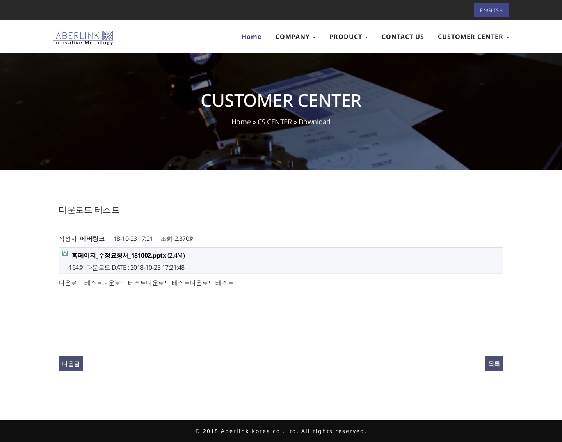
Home (252, 36)
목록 (494, 363)
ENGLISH (491, 10)
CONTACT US (403, 36)
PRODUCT (348, 36)
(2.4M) (123, 255)
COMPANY (296, 36)
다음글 (71, 363)
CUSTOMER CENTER (473, 36)
